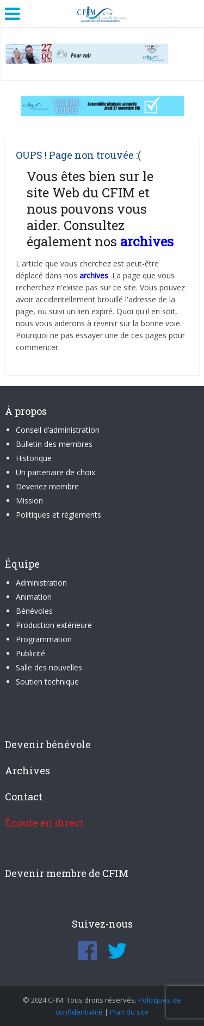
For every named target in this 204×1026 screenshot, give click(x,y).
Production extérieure (54, 625)
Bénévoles (34, 611)
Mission (29, 500)
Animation (34, 597)
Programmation (44, 639)
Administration (41, 582)
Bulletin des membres (54, 444)
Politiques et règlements (58, 514)
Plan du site (129, 1012)
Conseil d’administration (58, 430)
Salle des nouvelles (49, 667)
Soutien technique (47, 681)
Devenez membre (47, 486)
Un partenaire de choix (55, 472)
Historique (34, 458)
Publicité (30, 653)
